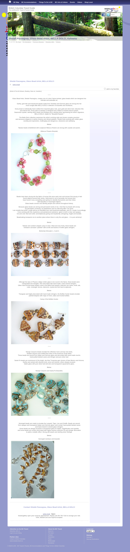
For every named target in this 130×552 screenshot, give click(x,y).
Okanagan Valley (50, 42)
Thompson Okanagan (38, 42)
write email (16, 84)
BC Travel (18, 42)
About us (50, 531)
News (49, 539)
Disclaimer (51, 543)
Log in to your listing (16, 533)
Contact (50, 535)
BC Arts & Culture (61, 2)
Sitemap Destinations (92, 539)
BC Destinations (27, 42)
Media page (51, 541)
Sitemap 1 (89, 537)
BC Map (16, 2)
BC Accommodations (29, 2)
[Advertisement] (65, 60)
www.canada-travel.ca (16, 541)
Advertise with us (15, 531)
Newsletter (51, 537)
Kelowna (58, 42)
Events (72, 2)
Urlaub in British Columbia (17, 539)
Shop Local (89, 2)
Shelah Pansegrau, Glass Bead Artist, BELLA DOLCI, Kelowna (43, 38)
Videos (79, 2)
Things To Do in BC (46, 2)
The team (51, 533)
